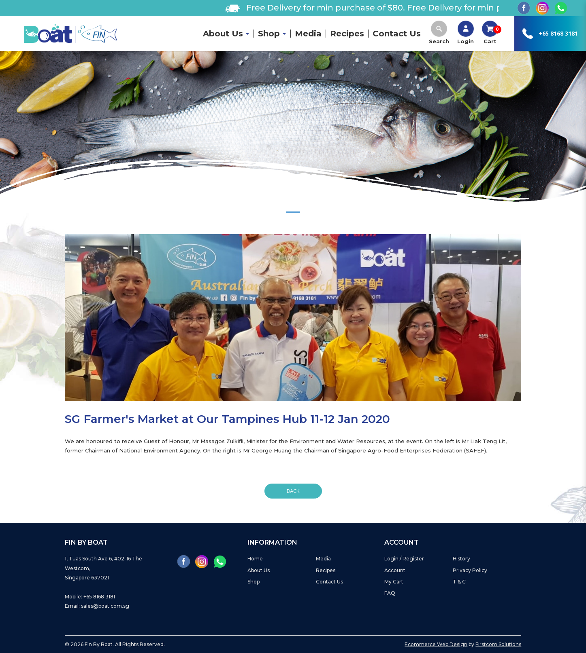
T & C (459, 582)
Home (255, 559)
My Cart (393, 582)
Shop (253, 582)
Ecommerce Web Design (436, 644)
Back (293, 491)
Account (394, 570)
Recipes (325, 570)
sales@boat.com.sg (105, 606)
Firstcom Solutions (498, 644)
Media (323, 559)
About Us (258, 570)
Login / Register (404, 559)
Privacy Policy (470, 570)
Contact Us (329, 582)
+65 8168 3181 (558, 33)
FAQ (389, 593)
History (461, 559)
